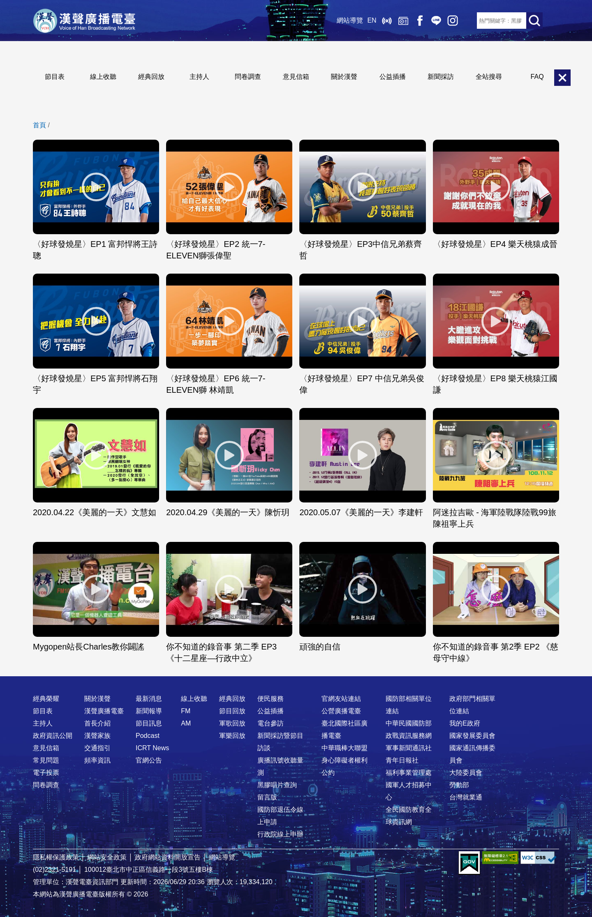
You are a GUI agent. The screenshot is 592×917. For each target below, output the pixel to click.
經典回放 (403, 20)
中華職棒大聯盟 (344, 747)
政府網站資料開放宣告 (168, 857)
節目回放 (232, 710)
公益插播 (392, 76)
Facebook (419, 20)
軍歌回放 (232, 723)
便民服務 (270, 698)
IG (452, 20)
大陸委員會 (465, 772)
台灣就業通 (465, 797)
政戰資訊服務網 (409, 735)
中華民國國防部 (409, 723)
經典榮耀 (46, 698)
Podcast (148, 735)
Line (436, 20)
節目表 (55, 76)
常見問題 (46, 760)
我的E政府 (464, 723)
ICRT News (152, 747)
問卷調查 (248, 76)
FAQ (537, 76)
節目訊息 (149, 723)
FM (185, 710)
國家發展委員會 (472, 735)
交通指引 (97, 747)
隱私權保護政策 (56, 857)
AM (186, 723)
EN (371, 20)
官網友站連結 (341, 698)
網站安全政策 (107, 857)
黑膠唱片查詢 (277, 784)
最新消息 (149, 698)
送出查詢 (534, 20)
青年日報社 (402, 760)
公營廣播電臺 (341, 710)
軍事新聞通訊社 (409, 747)
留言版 (267, 797)
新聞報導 (149, 710)
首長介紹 (97, 723)
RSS (468, 20)
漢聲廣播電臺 (84, 20)
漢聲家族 (97, 735)
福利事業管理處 (409, 772)
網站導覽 (350, 20)
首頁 (39, 125)
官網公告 (149, 760)
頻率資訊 (97, 760)
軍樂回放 (232, 735)
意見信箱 (296, 76)
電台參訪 (270, 723)
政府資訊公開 (52, 735)
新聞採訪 (441, 76)
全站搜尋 (489, 76)
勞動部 (459, 784)
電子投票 (46, 772)
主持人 (199, 76)
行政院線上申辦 (280, 834)
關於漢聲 (344, 76)
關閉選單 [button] (562, 77)
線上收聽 (386, 20)
